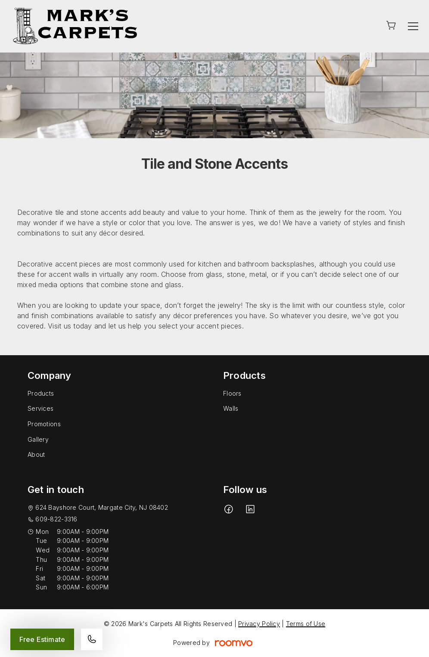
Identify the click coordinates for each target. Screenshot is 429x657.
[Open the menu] (413, 26)
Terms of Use (305, 623)
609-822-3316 (56, 519)
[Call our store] (92, 639)
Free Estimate (42, 639)
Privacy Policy (259, 623)
